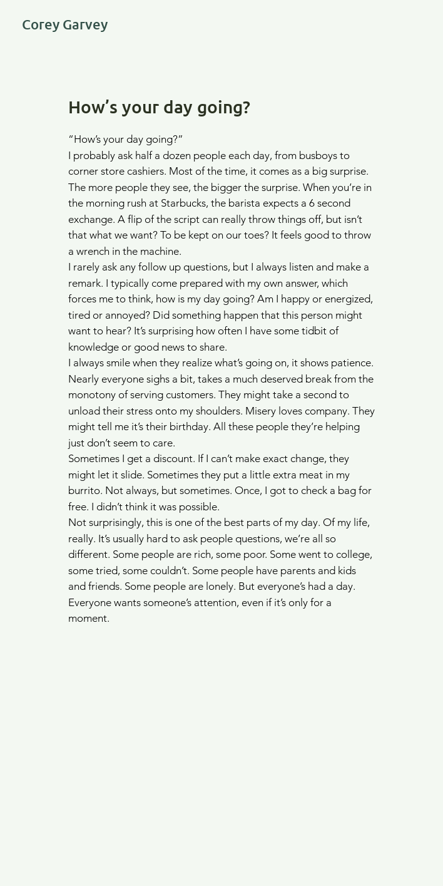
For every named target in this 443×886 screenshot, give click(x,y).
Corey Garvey (65, 24)
